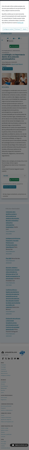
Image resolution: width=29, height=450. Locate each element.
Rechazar (17, 29)
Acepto (25, 29)
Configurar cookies (8, 29)
